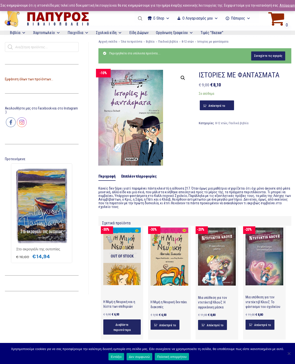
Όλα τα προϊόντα (131, 41)
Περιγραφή (107, 176)
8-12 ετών (188, 41)
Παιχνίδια (78, 32)
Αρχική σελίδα (107, 41)
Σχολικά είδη (109, 32)
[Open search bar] (140, 18)
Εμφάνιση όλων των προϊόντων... (29, 79)
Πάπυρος (240, 18)
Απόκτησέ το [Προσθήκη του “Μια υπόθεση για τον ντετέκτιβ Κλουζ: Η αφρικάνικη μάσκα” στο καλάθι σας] (215, 325)
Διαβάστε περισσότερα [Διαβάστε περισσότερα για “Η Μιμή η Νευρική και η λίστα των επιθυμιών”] (122, 327)
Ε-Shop (161, 18)
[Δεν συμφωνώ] (288, 353)
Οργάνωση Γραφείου (174, 32)
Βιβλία (18, 32)
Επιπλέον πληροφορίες (139, 176)
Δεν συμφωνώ (139, 357)
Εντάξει (116, 357)
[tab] (107, 177)
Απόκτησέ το (216, 106)
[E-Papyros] (46, 18)
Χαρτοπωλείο (46, 32)
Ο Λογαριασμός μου (200, 18)
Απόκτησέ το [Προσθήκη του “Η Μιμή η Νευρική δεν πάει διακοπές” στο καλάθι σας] (167, 325)
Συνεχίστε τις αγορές (268, 56)
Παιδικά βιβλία (168, 41)
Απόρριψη (287, 5)
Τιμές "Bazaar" (212, 32)
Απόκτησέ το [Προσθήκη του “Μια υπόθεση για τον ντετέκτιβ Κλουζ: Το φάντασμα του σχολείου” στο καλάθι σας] (262, 325)
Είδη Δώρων (139, 32)
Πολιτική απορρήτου (172, 357)
